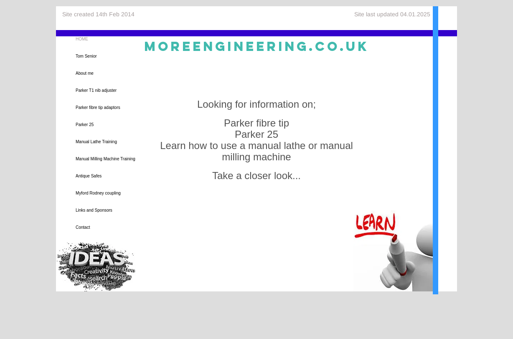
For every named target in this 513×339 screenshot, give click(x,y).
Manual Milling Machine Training (105, 159)
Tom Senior (86, 56)
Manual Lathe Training (96, 141)
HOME (82, 39)
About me (85, 73)
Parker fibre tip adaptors (98, 107)
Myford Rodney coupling (98, 193)
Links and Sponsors (94, 210)
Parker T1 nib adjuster (96, 90)
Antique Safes (89, 176)
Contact (83, 227)
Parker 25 (85, 124)
